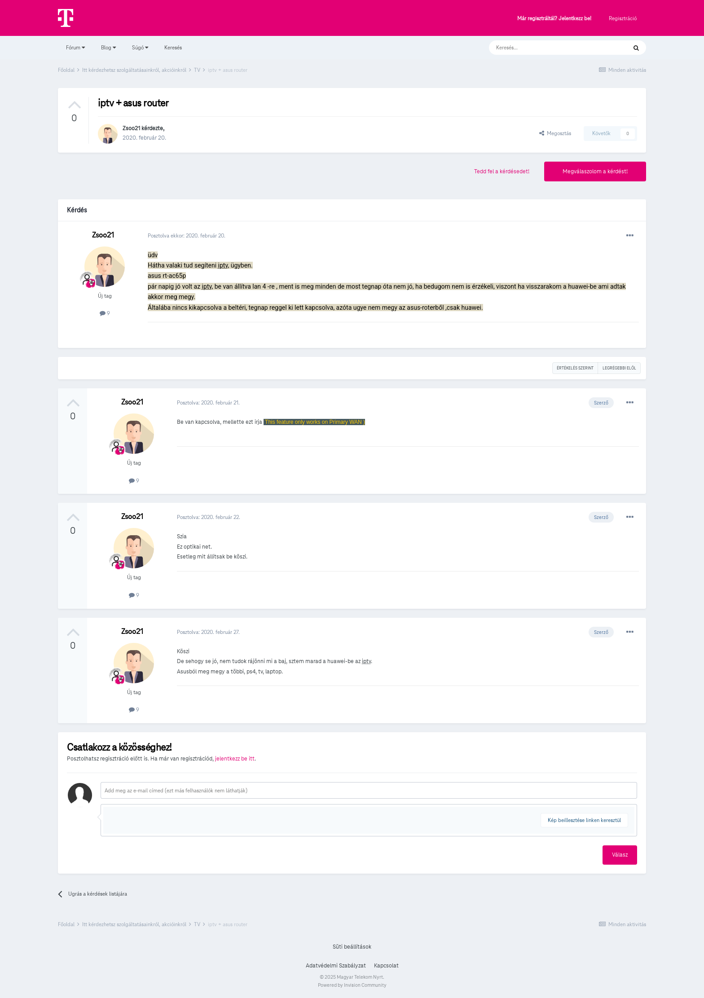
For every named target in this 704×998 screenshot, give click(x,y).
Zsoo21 (131, 128)
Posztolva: (208, 402)
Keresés (173, 47)
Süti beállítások (352, 946)
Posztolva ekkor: (186, 235)
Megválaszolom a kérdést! (595, 171)
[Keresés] (549, 47)
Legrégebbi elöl (619, 368)
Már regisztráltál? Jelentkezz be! (554, 18)
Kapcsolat (386, 965)
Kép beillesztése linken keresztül (584, 820)
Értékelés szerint (575, 368)
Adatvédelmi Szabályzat (336, 965)
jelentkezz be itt (235, 758)
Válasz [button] (620, 854)
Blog (108, 47)
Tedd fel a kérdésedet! (501, 171)
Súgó (140, 47)
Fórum (75, 47)
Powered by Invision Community (352, 985)
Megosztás (555, 133)
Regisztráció (623, 18)
